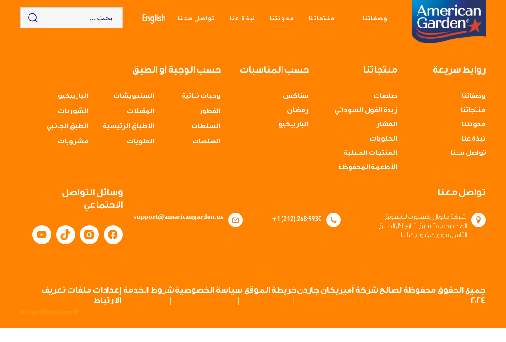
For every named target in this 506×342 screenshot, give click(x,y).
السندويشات (134, 96)
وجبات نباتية (201, 96)
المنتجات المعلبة (370, 153)
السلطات (206, 126)
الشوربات (73, 111)
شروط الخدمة (148, 289)
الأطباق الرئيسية (129, 126)
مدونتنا (282, 18)
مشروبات (73, 141)
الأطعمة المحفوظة (367, 167)
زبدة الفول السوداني (365, 110)
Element (65, 311)
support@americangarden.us (184, 217)
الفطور (210, 111)
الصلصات (206, 141)
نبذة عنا (242, 18)
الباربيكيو (293, 124)
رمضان (298, 110)
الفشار (386, 124)
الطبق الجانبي (67, 126)
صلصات (385, 96)
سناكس (296, 96)
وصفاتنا (375, 18)
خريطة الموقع (270, 289)
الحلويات (383, 138)
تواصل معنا (196, 18)
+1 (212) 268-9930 (296, 218)
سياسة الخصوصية (208, 289)
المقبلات (141, 111)
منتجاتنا (321, 18)
